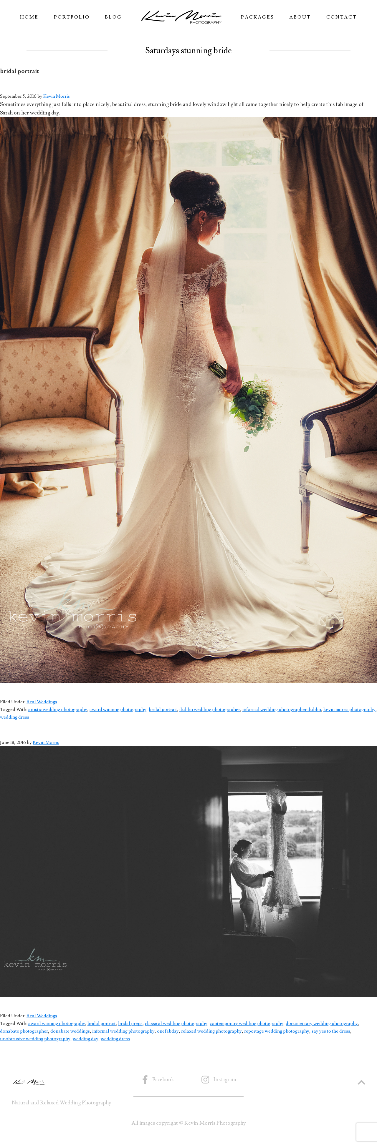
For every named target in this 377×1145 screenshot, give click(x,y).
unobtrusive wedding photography (35, 1039)
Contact (341, 17)
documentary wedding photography (322, 1023)
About (300, 17)
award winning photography (118, 709)
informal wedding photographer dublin (281, 709)
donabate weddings (70, 1031)
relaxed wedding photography (211, 1031)
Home (29, 17)
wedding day (85, 1039)
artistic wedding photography (57, 709)
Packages (257, 17)
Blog (113, 17)
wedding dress (14, 717)
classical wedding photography (176, 1023)
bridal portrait (163, 709)
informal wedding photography (123, 1031)
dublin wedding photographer (209, 709)
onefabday (168, 1031)
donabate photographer (24, 1031)
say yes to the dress (331, 1031)
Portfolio (72, 17)
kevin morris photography (349, 709)
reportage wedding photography (276, 1031)
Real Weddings (42, 702)
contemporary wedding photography (246, 1023)
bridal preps (130, 1023)
